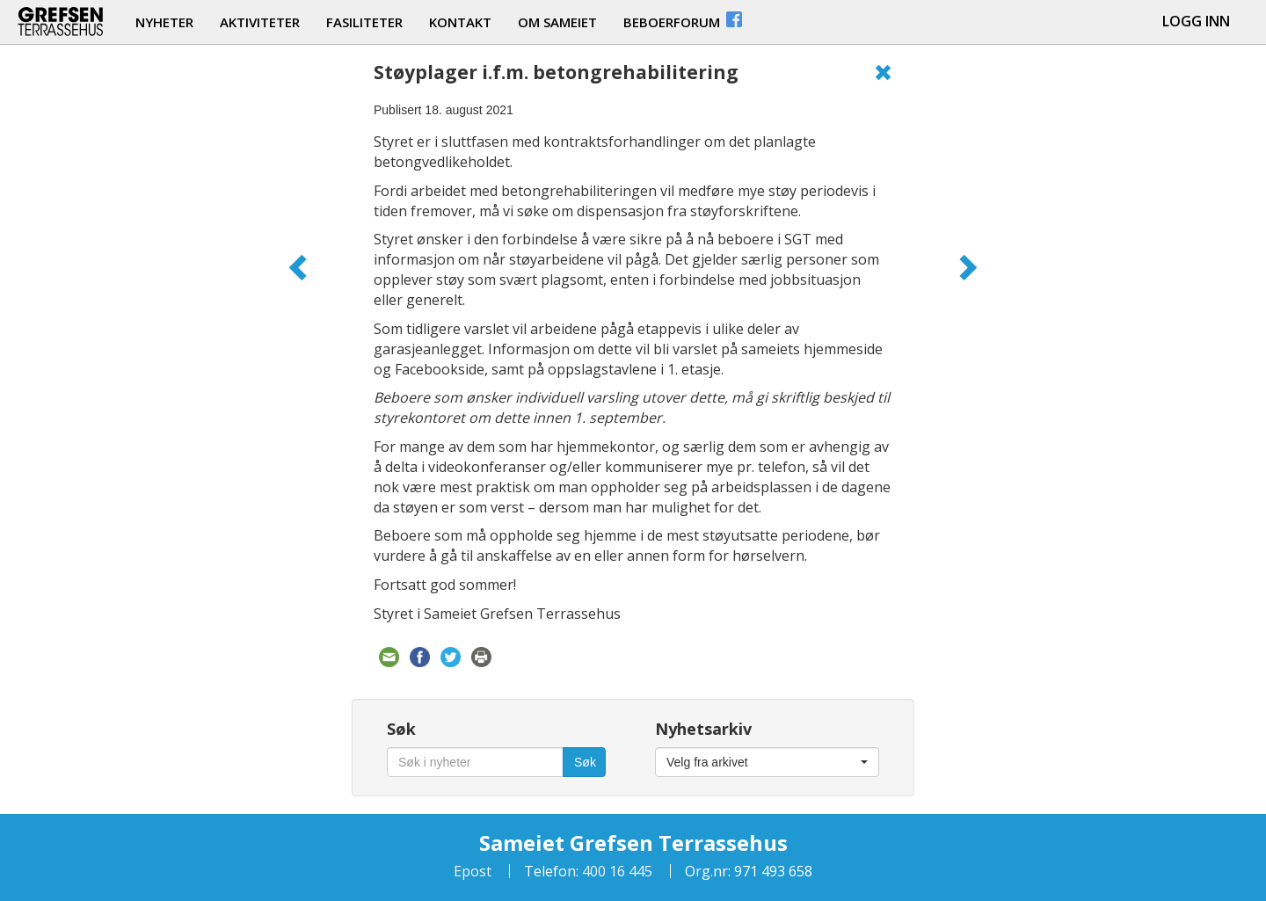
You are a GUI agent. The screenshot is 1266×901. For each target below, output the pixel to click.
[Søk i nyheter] (475, 762)
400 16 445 (615, 871)
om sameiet (557, 22)
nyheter (164, 22)
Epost (472, 871)
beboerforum (684, 20)
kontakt (460, 22)
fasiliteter (364, 22)
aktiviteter (260, 22)
